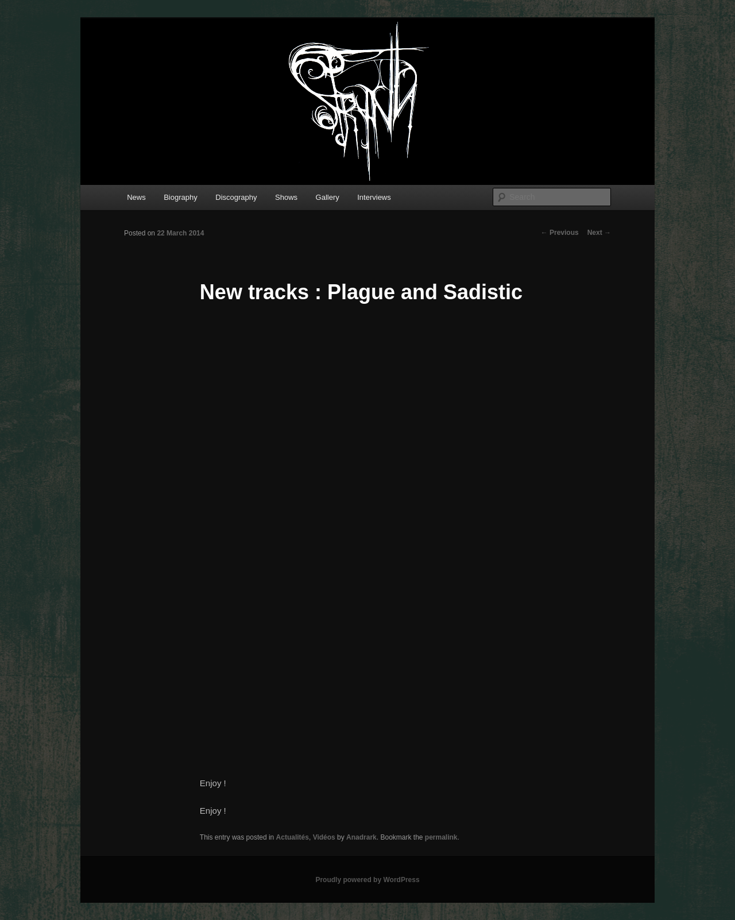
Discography (236, 197)
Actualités (292, 837)
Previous (560, 233)
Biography (181, 197)
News (136, 197)
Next (599, 233)
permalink (441, 837)
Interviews (374, 197)
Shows (286, 197)
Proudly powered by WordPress (367, 880)
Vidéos (324, 837)
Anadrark (361, 837)
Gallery (327, 197)
